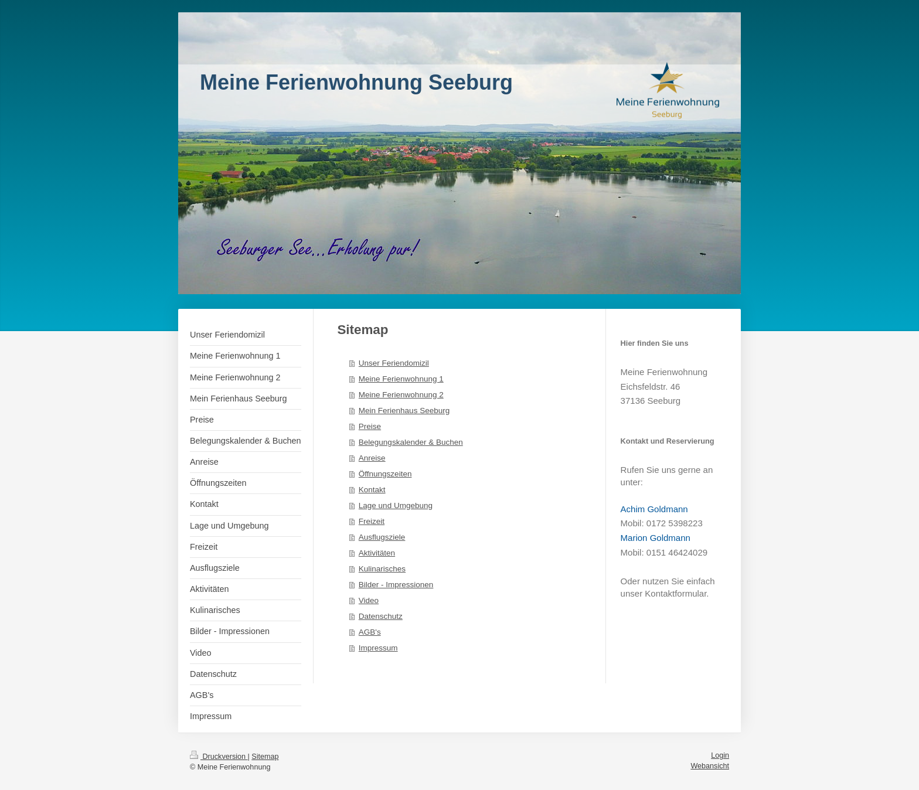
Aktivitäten (377, 553)
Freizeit (371, 521)
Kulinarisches (382, 568)
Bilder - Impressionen (396, 584)
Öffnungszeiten (385, 473)
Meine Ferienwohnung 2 (401, 394)
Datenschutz (381, 616)
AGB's (370, 632)
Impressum (378, 647)
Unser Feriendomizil (394, 363)
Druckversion (218, 756)
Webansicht (709, 766)
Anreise (372, 458)
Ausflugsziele (382, 537)
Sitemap (264, 756)
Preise (370, 426)
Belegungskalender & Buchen (411, 442)
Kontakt (372, 489)
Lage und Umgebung (396, 505)
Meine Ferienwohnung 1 (401, 378)
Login (720, 755)
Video (369, 600)
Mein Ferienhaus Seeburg (404, 410)
